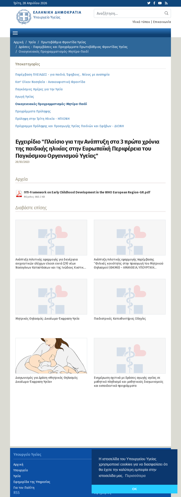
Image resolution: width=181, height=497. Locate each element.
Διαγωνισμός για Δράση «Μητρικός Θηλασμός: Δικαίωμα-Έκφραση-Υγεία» (46, 380)
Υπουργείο (20, 470)
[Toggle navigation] (15, 32)
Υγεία (32, 42)
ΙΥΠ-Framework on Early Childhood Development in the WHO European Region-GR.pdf (87, 194)
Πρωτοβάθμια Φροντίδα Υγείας (63, 42)
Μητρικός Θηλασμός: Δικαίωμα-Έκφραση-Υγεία (47, 319)
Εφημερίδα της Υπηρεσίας (31, 482)
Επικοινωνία (162, 22)
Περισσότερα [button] (135, 476)
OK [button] (134, 489)
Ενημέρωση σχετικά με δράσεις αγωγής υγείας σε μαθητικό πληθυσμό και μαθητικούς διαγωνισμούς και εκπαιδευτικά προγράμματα (128, 382)
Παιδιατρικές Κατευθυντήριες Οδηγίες (120, 319)
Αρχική (18, 42)
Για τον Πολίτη (23, 488)
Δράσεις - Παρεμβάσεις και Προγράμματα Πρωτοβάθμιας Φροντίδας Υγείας (73, 47)
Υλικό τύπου (141, 22)
